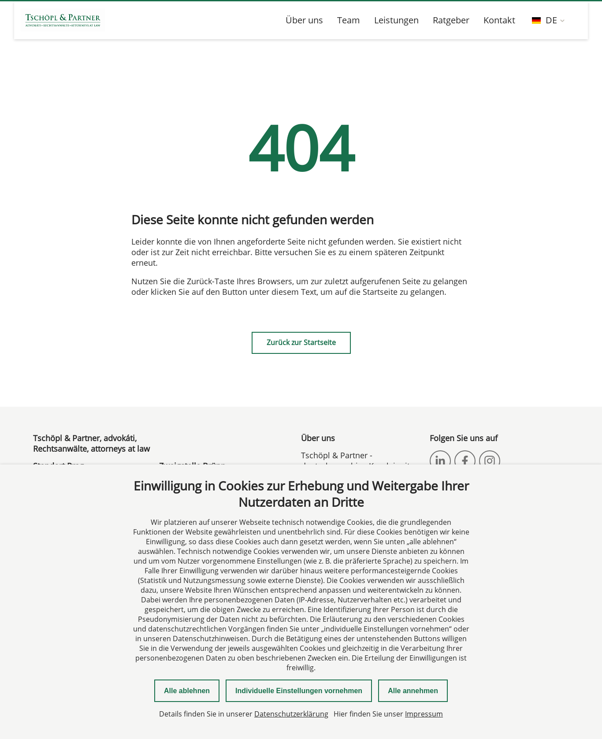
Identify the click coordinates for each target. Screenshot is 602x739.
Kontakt (499, 20)
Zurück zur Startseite (301, 342)
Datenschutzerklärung (291, 714)
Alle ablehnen (187, 690)
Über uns (304, 20)
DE (544, 20)
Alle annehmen (413, 690)
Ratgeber (451, 20)
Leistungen (396, 20)
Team (348, 20)
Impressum (424, 714)
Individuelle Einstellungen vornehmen (298, 690)
